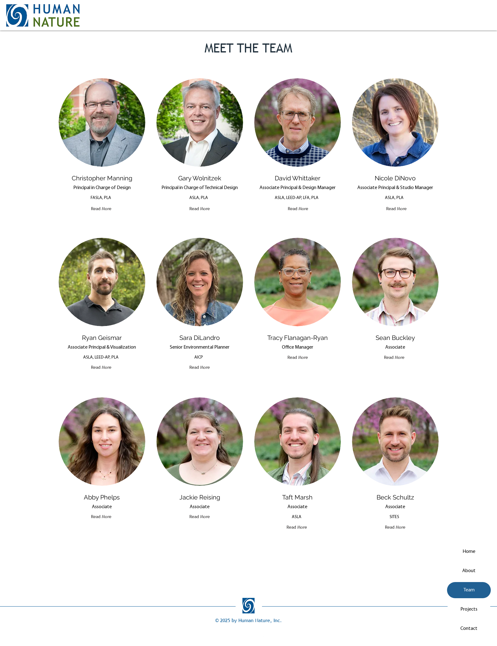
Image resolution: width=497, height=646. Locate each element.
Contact (468, 628)
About (469, 570)
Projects (468, 609)
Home (469, 551)
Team (469, 590)
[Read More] (101, 208)
